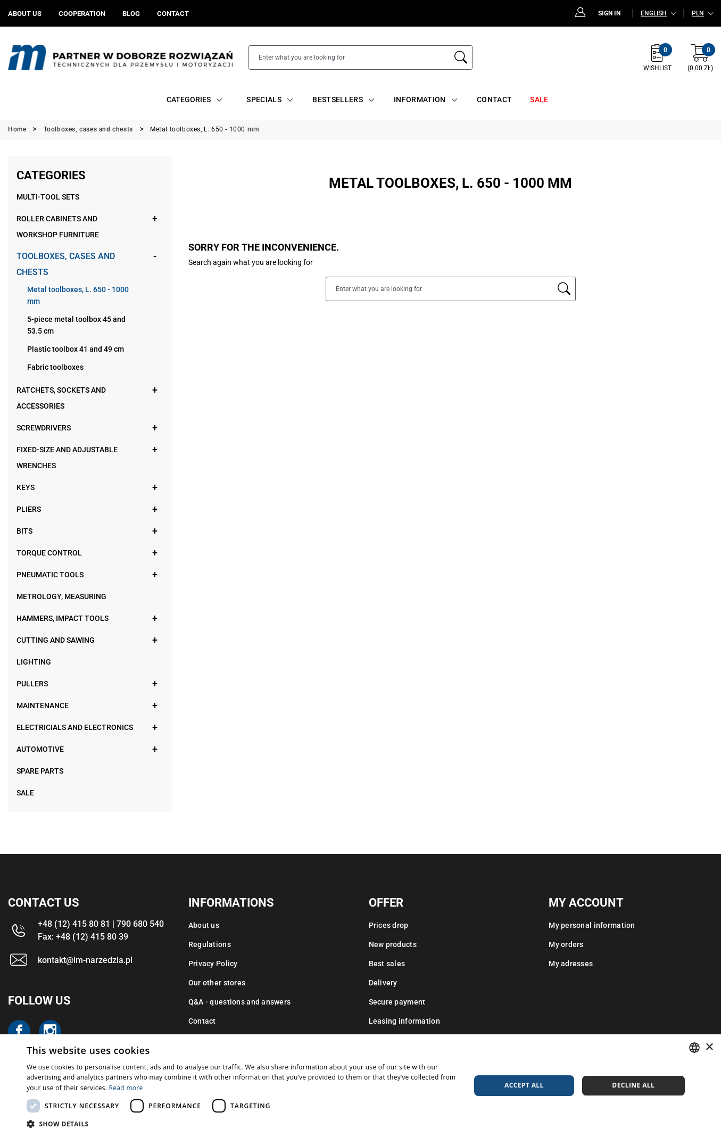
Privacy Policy (213, 963)
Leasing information (404, 1021)
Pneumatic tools (50, 574)
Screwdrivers (43, 428)
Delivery (383, 982)
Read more (126, 1087)
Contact (202, 1021)
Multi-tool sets (47, 197)
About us (203, 925)
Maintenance (42, 705)
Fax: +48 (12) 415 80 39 (83, 937)
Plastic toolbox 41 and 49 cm (75, 349)
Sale (25, 793)
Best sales (387, 963)
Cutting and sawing (55, 640)
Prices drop (389, 925)
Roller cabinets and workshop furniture (57, 226)
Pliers (28, 509)
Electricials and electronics (74, 727)
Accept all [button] (524, 1085)
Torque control (49, 553)
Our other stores (216, 982)
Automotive (40, 749)
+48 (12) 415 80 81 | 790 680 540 (101, 924)
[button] (242, 1123)
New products (393, 944)
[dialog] (360, 1085)
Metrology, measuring (61, 596)
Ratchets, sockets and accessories (61, 398)
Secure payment (397, 1002)
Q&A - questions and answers (239, 1002)
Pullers (32, 683)
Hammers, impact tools (62, 618)
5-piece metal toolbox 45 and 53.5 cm (76, 325)
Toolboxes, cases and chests (65, 264)
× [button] (709, 1047)
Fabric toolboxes (55, 367)
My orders (566, 944)
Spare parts (39, 771)
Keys (25, 487)
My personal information (592, 925)
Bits (24, 531)
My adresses (571, 963)
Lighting (33, 662)
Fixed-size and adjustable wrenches (67, 457)
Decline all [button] (633, 1085)
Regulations (209, 944)
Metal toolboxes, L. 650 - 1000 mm (78, 295)
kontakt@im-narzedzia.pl (85, 960)
